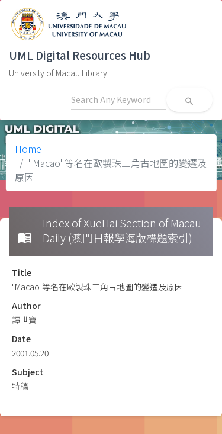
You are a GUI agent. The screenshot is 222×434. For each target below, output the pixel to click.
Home (28, 149)
